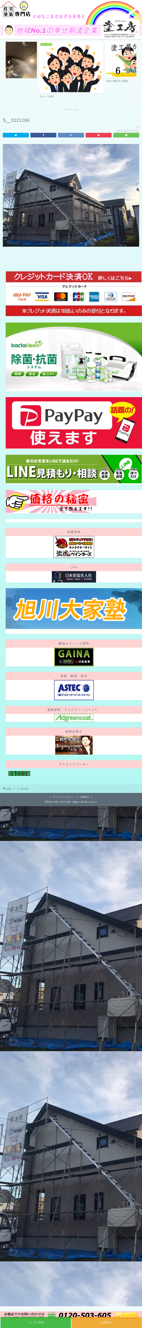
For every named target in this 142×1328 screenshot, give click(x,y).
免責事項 (85, 797)
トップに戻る (35, 1322)
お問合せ (106, 1322)
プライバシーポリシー (63, 797)
